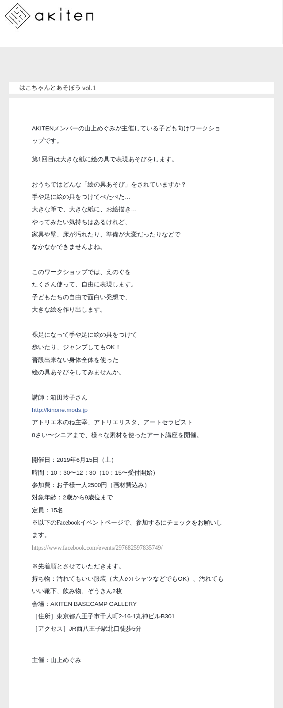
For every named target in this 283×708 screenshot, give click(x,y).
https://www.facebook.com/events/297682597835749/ (97, 547)
